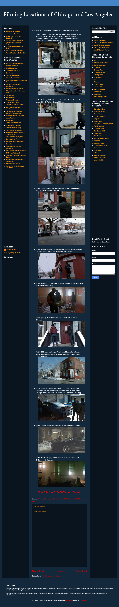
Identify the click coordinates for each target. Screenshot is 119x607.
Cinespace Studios (52, 499)
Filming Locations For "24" (15, 88)
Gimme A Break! (99, 128)
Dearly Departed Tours (13, 78)
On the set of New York (13, 123)
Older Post (81, 571)
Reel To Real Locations (14, 130)
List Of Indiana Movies (101, 47)
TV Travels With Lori (13, 153)
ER (95, 80)
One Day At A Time (100, 145)
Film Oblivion (10, 97)
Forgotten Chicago (12, 100)
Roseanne (97, 148)
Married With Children (101, 138)
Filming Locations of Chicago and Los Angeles (59, 15)
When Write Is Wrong (13, 163)
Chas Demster (11, 250)
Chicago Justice (99, 72)
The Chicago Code (100, 97)
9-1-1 (95, 60)
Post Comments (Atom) (51, 576)
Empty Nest (98, 121)
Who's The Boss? (100, 158)
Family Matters (99, 126)
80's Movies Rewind (12, 66)
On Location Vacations (13, 125)
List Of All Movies (100, 40)
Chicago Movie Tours (13, 70)
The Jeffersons (99, 136)
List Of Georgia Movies (102, 50)
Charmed (97, 67)
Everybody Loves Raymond (103, 124)
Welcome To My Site (13, 31)
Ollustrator (68, 600)
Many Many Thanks (12, 34)
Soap (95, 153)
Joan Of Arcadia (99, 89)
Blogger (84, 600)
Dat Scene (9, 73)
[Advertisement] (15, 207)
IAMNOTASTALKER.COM (14, 105)
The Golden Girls (100, 131)
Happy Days (98, 133)
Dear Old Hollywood (13, 75)
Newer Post (38, 571)
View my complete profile (12, 253)
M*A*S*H (97, 140)
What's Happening (100, 155)
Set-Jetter (9, 144)
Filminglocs (10, 95)
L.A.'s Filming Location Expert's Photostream (14, 112)
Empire (96, 119)
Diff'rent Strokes (99, 116)
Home (60, 571)
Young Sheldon (99, 160)
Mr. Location (10, 120)
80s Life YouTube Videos (14, 63)
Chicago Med (98, 75)
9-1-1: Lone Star (99, 109)
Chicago (41, 499)
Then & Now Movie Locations (16, 150)
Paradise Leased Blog (13, 127)
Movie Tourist (10, 118)
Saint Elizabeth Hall (67, 499)
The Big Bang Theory (101, 62)
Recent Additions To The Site (16, 53)
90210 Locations (11, 68)
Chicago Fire (98, 70)
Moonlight (97, 92)
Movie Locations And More (15, 115)
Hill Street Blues (99, 87)
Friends (96, 82)
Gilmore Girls (98, 84)
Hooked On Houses (12, 102)
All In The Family (99, 111)
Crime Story (98, 114)
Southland (97, 94)
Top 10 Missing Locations (14, 50)
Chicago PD (98, 77)
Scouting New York (12, 139)
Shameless (98, 150)
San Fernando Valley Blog (14, 137)
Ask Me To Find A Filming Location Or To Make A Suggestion (14, 42)
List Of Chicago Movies (102, 45)
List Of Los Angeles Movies (103, 42)
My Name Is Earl (99, 143)
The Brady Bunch (100, 65)
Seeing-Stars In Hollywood (15, 141)
